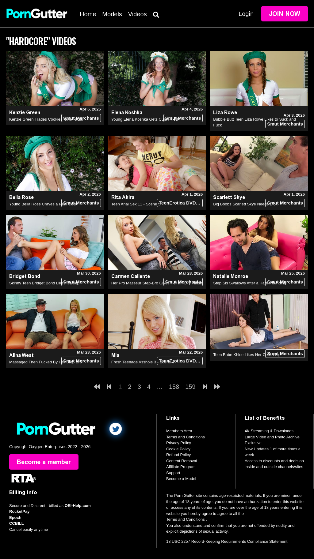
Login (246, 13)
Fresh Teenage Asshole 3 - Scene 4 (142, 362)
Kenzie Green (24, 112)
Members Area (179, 431)
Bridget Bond (24, 276)
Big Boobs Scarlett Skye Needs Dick (245, 204)
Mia (115, 355)
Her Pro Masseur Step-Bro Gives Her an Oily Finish (156, 283)
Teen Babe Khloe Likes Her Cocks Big (247, 354)
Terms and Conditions (185, 437)
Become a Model (181, 478)
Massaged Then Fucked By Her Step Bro (45, 362)
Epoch (15, 517)
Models (112, 14)
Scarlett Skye (229, 197)
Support (173, 473)
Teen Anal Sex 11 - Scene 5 (135, 204)
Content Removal (181, 461)
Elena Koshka (126, 112)
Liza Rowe (225, 112)
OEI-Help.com (78, 505)
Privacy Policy (178, 443)
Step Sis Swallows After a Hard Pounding (249, 283)
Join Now (284, 13)
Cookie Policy (178, 449)
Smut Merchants (81, 118)
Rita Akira (122, 197)
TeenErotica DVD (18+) (181, 202)
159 (190, 386)
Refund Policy (178, 454)
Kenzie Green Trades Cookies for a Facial (46, 119)
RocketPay (19, 511)
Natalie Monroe (230, 276)
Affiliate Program (181, 466)
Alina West (21, 355)
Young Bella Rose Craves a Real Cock (43, 204)
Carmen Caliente (130, 276)
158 (174, 386)
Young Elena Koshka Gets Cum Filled (144, 119)
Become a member (44, 462)
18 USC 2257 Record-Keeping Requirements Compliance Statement (226, 541)
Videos (137, 14)
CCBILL (16, 523)
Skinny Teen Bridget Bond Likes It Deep (44, 283)
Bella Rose (21, 197)
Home (88, 14)
